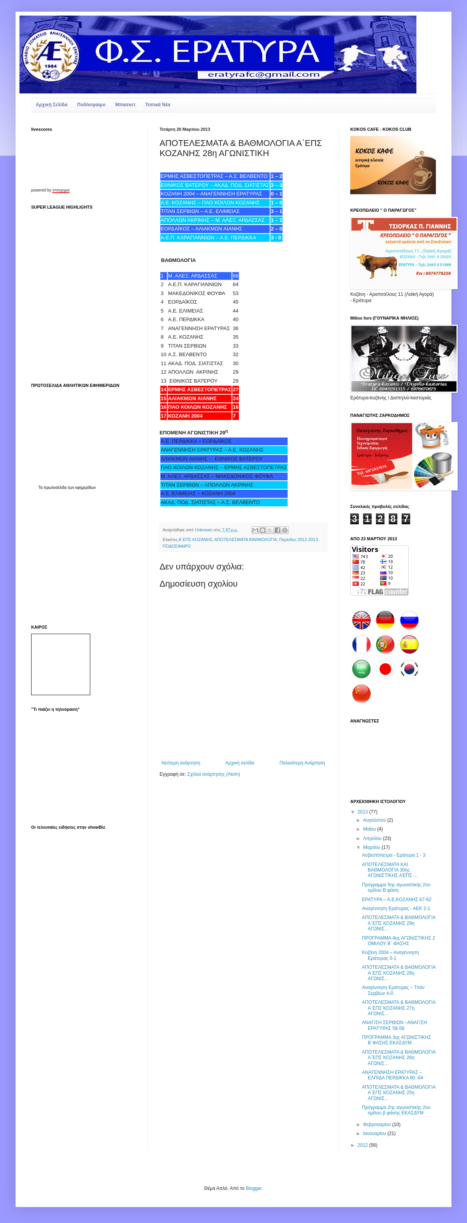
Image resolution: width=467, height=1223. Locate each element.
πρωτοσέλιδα (55, 487)
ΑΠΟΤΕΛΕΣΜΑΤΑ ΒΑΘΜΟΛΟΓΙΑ (245, 539)
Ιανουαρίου (375, 1133)
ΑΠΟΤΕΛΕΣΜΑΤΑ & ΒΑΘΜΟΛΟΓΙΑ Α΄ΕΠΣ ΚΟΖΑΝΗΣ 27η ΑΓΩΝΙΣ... (398, 1008)
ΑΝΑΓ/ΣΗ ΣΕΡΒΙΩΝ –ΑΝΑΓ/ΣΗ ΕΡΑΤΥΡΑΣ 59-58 (394, 1025)
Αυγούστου (375, 820)
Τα (41, 487)
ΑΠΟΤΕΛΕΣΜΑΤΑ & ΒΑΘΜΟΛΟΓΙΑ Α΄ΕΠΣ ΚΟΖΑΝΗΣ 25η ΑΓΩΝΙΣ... (398, 1092)
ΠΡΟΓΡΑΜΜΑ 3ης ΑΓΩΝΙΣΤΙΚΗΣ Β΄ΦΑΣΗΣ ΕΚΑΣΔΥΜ (396, 1040)
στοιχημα (60, 190)
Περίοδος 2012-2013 (298, 539)
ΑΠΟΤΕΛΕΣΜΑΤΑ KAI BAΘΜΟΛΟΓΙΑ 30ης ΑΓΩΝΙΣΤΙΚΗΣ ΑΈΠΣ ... (389, 870)
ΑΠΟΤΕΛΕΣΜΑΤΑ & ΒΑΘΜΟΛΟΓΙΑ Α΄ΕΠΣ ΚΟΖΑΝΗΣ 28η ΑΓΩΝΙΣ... (398, 973)
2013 (363, 812)
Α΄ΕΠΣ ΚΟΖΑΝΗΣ (195, 539)
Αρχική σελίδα (240, 763)
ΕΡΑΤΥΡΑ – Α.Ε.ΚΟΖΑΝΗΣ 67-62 (396, 899)
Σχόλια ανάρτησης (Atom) (213, 774)
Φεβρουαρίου (377, 1124)
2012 (363, 1145)
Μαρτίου (372, 847)
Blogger (254, 1188)
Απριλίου (373, 838)
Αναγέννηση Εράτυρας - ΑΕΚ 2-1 (396, 908)
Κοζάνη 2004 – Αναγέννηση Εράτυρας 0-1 (390, 955)
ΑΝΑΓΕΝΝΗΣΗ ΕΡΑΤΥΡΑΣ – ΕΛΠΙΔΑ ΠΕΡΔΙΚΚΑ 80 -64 (392, 1075)
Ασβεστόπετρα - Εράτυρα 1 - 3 (393, 855)
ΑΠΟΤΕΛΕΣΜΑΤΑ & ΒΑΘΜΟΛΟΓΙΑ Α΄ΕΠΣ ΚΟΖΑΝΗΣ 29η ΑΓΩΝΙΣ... (398, 923)
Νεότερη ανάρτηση (181, 763)
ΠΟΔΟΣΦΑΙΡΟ (177, 546)
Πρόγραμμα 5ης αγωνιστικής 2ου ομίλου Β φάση (396, 887)
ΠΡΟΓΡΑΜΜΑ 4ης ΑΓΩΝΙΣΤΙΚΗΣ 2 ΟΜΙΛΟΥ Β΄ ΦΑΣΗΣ (398, 940)
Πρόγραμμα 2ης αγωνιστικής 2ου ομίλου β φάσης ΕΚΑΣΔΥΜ (396, 1110)
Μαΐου (370, 829)
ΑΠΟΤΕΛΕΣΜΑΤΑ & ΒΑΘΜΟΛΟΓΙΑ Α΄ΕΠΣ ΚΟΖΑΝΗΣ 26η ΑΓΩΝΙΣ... (398, 1057)
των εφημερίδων (81, 487)
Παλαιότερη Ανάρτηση (302, 763)
